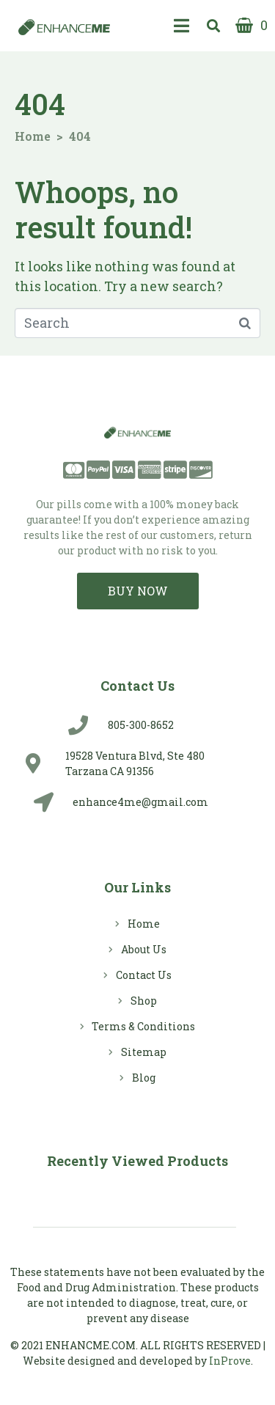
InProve (230, 1361)
